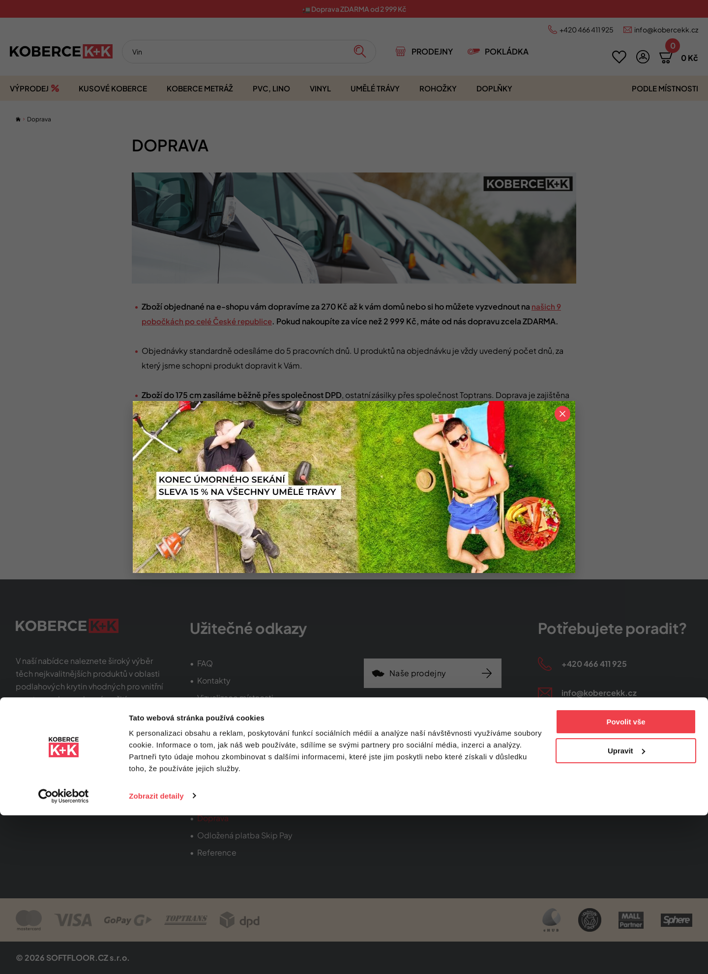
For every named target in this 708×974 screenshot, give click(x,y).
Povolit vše (625, 881)
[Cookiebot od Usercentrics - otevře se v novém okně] (64, 954)
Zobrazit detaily (156, 954)
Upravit (626, 909)
